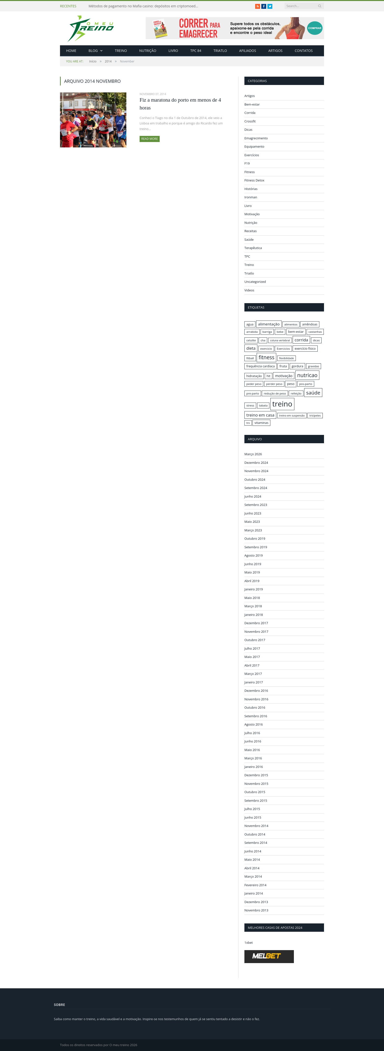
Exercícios (251, 155)
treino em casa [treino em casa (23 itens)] (260, 415)
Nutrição (147, 50)
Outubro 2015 (254, 792)
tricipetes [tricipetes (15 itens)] (315, 415)
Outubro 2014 (254, 834)
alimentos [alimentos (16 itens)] (291, 324)
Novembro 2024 (256, 471)
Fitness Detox (254, 180)
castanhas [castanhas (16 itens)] (315, 332)
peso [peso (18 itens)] (290, 384)
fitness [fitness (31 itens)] (267, 357)
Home (71, 50)
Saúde (249, 239)
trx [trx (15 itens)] (248, 423)
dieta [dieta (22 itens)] (250, 348)
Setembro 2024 (255, 488)
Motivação (252, 214)
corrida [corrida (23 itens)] (301, 340)
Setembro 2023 (255, 504)
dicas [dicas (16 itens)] (316, 340)
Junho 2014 (252, 851)
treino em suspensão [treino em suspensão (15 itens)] (292, 415)
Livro (173, 50)
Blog (93, 50)
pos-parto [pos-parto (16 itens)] (305, 384)
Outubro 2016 (254, 707)
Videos (249, 290)
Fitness (249, 172)
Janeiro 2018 (253, 614)
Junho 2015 (252, 817)
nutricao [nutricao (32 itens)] (307, 375)
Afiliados (247, 50)
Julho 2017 (252, 648)
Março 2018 (253, 606)
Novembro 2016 (256, 699)
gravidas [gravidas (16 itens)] (313, 366)
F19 (247, 163)
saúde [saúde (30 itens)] (313, 392)
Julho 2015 (252, 809)
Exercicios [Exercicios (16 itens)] (283, 348)
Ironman (250, 197)
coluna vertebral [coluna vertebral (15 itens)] (280, 340)
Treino (121, 50)
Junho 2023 (252, 513)
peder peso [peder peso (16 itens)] (253, 384)
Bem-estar (252, 104)
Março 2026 (253, 454)
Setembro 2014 (255, 842)
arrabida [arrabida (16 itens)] (252, 332)
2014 (108, 61)
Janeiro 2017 (253, 682)
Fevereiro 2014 (255, 885)
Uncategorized (255, 281)
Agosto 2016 (253, 724)
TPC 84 (195, 50)
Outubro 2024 (254, 479)
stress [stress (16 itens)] (250, 405)
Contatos (303, 50)
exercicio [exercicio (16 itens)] (266, 348)
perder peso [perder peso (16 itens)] (274, 384)
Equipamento (254, 146)
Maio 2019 (252, 572)
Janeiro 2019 (253, 589)
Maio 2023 (252, 521)
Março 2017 (253, 673)
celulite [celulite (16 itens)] (251, 340)
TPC (247, 256)
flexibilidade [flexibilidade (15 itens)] (286, 358)
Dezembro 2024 (256, 462)
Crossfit (250, 121)
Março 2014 (253, 876)
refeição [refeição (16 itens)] (296, 393)
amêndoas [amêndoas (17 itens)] (309, 324)
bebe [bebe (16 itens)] (280, 332)
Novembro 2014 (256, 826)
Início (81, 61)
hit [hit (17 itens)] (268, 376)
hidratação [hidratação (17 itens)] (254, 376)
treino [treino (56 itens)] (282, 404)
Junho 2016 (252, 741)
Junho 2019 (252, 563)
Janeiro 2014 (253, 893)
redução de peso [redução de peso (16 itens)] (275, 393)
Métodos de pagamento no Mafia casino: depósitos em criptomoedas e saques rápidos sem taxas (145, 6)
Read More (149, 139)
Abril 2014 (251, 868)
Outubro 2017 (254, 640)
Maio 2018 (252, 597)
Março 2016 (253, 758)
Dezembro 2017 (256, 623)
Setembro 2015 (255, 800)
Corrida (249, 112)
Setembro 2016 (255, 716)
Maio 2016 (252, 749)
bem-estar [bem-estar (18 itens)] (296, 331)
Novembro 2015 (256, 783)
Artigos (275, 50)
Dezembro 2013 (256, 901)
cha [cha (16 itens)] (263, 340)
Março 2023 (253, 530)
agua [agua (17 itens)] (249, 324)
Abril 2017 (251, 665)
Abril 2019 (251, 580)
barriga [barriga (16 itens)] (267, 332)
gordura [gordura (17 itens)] (297, 366)
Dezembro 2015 (256, 775)
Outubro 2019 (254, 538)
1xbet (248, 942)
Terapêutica (253, 248)
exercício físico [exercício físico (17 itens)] (305, 348)
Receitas (250, 231)
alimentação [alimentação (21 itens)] (269, 324)
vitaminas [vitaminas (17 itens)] (261, 422)
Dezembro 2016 (256, 690)
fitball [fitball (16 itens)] (250, 358)
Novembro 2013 (256, 910)
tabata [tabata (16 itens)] (263, 405)
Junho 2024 (252, 496)
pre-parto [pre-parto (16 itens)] (252, 393)
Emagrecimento (256, 138)
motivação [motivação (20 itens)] (283, 375)
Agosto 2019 (253, 555)
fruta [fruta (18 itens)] (283, 366)
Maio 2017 (252, 657)
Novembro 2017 (256, 631)
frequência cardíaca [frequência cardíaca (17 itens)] (260, 366)
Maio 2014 (252, 859)
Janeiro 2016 (253, 766)
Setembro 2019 (255, 547)
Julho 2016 (252, 732)
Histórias (251, 189)
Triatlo (220, 50)
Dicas (248, 129)
